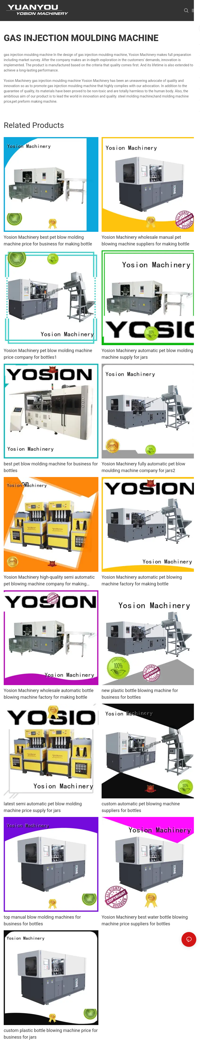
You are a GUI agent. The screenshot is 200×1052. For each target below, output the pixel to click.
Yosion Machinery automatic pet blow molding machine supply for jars (147, 354)
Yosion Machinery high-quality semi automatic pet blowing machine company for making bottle (49, 580)
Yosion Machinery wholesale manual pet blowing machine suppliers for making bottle (145, 240)
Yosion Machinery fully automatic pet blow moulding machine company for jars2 (143, 467)
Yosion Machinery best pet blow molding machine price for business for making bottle (48, 240)
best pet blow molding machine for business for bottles (51, 467)
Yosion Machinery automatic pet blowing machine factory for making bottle (142, 580)
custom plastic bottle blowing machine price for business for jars (51, 1034)
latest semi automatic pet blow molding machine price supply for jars (43, 807)
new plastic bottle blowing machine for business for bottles (140, 694)
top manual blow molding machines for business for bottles (42, 920)
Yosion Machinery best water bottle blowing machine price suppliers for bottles (145, 920)
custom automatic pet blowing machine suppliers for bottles (141, 807)
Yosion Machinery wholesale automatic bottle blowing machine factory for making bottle (48, 694)
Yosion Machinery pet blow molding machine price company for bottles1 (48, 354)
